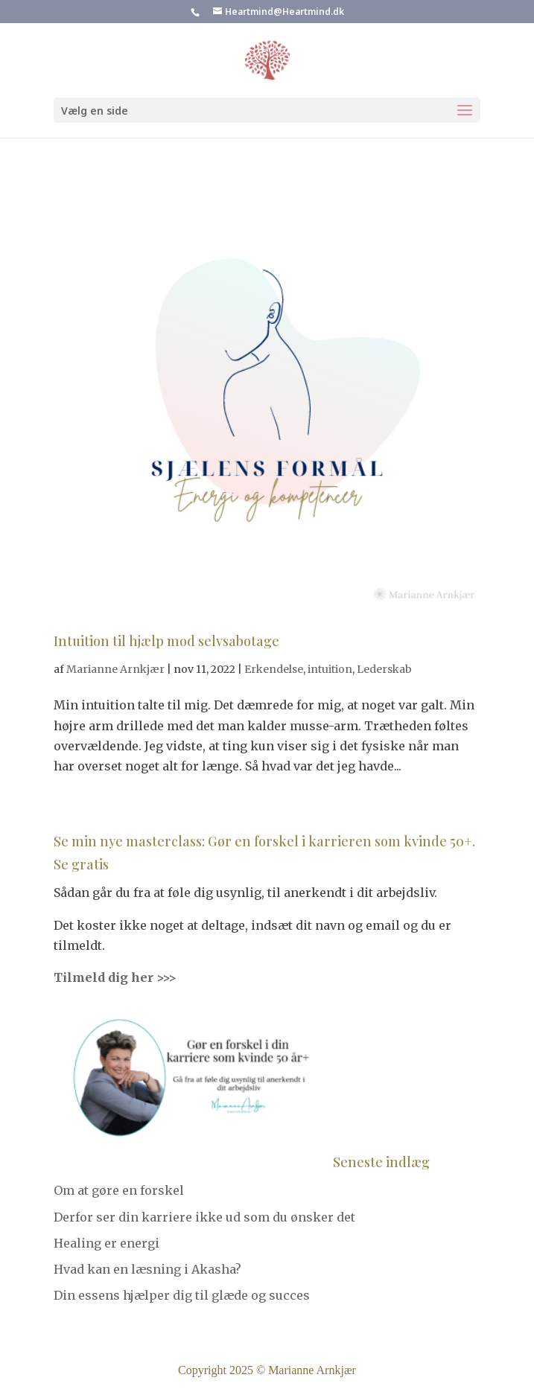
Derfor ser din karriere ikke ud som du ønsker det (204, 1217)
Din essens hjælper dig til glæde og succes (182, 1295)
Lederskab (384, 669)
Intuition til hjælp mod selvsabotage (166, 641)
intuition (330, 669)
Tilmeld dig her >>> (115, 977)
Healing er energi (106, 1243)
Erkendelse (273, 669)
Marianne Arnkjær (115, 669)
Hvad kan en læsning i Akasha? (147, 1269)
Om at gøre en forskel (119, 1190)
